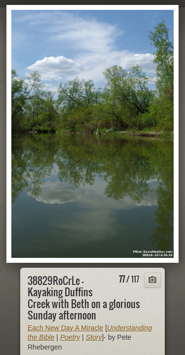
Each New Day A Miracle (65, 328)
